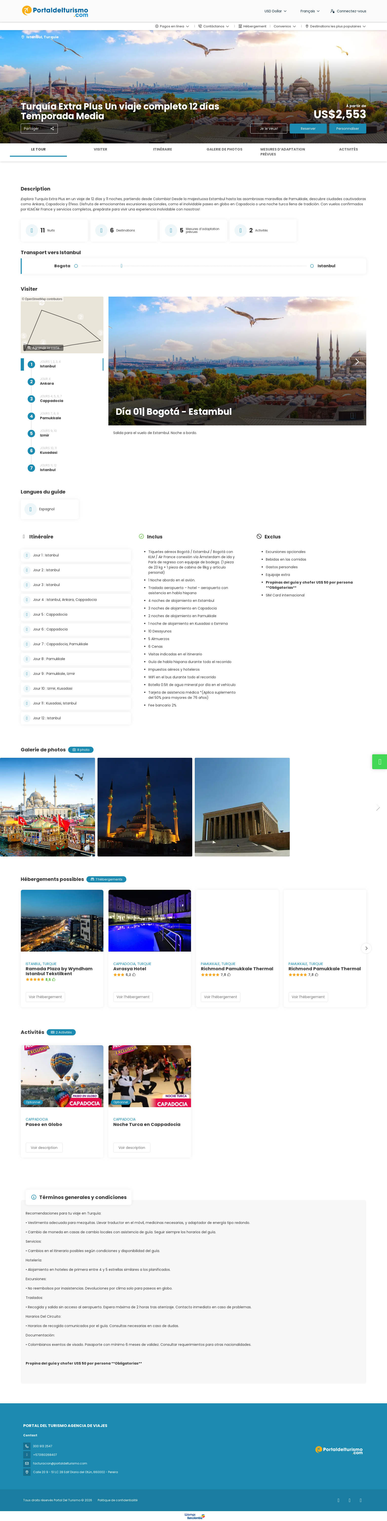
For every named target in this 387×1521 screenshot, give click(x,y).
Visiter (100, 149)
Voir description (44, 1147)
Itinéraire (162, 149)
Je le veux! (269, 128)
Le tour (38, 149)
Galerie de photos (224, 149)
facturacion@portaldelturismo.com (60, 1463)
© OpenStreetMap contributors (42, 299)
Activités (348, 149)
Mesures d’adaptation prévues (282, 152)
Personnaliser (347, 128)
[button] (80, 319)
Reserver (308, 128)
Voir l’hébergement (45, 996)
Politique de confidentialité (117, 1500)
